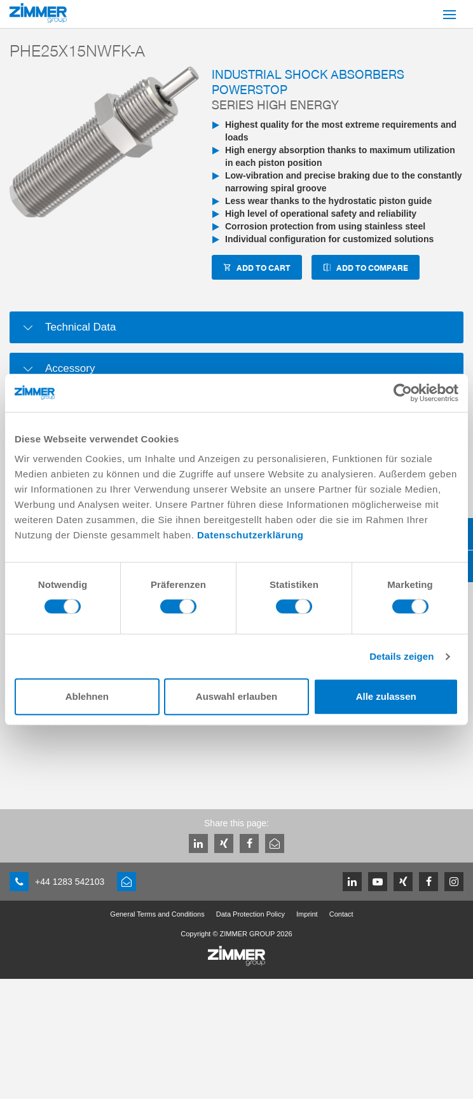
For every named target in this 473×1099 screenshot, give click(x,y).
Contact (341, 914)
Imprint (307, 914)
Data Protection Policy (250, 914)
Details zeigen (401, 656)
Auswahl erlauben (236, 696)
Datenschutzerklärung (250, 534)
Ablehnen (87, 696)
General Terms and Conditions (157, 914)
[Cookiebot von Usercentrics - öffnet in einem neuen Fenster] (402, 392)
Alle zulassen (386, 696)
